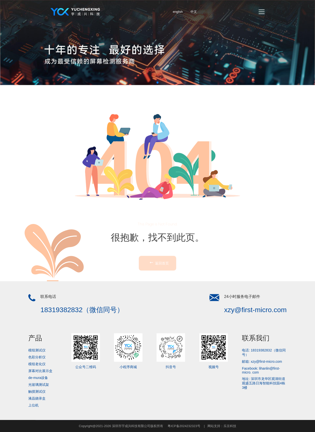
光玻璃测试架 (38, 385)
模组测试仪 (37, 350)
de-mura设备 (38, 378)
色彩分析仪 (37, 357)
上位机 (33, 405)
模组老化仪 (37, 364)
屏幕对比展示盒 (40, 371)
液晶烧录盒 (37, 398)
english (178, 12)
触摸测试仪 (37, 391)
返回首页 (159, 279)
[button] (157, 83)
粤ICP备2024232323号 (184, 426)
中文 (193, 12)
